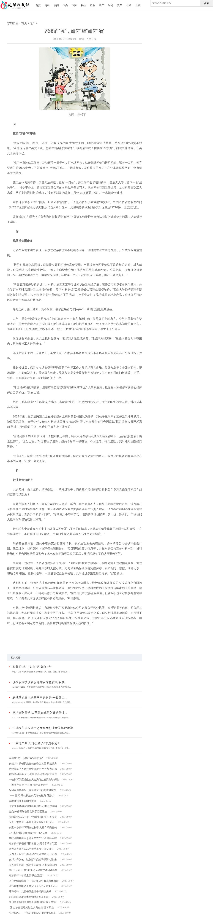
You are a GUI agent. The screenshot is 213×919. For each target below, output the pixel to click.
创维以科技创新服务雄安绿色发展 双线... (39, 682)
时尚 (110, 5)
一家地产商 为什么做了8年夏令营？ (36, 743)
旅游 (92, 5)
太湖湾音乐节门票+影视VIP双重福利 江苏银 (33, 854)
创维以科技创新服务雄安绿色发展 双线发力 (33, 763)
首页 (38, 5)
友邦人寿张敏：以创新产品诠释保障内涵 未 (33, 859)
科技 (83, 5)
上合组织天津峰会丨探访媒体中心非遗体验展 (34, 881)
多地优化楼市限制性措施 (22, 801)
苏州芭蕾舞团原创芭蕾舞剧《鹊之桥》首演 (32, 902)
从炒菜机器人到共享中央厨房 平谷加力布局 (33, 769)
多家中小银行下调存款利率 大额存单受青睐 (33, 827)
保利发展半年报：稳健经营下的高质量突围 (32, 790)
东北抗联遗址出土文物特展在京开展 (29, 897)
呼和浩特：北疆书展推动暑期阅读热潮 (30, 891)
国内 (65, 5)
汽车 (119, 5)
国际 (74, 5)
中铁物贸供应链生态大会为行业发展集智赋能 (42, 728)
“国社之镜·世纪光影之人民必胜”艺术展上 (31, 907)
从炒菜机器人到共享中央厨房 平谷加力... (39, 697)
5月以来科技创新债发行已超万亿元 (28, 833)
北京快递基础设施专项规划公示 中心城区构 (33, 806)
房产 (101, 5)
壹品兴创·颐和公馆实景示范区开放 (28, 811)
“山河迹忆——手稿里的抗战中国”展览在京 (32, 913)
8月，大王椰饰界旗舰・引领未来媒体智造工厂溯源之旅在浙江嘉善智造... (41, 718)
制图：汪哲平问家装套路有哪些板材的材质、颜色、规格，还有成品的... (40, 672)
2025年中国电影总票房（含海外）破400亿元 (33, 886)
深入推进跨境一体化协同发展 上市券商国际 (33, 865)
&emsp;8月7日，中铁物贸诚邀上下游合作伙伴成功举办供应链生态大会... (41, 733)
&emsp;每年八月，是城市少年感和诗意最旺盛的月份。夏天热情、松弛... (41, 748)
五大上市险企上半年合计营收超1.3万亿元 (31, 822)
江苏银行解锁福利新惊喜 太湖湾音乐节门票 (33, 843)
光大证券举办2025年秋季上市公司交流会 (31, 849)
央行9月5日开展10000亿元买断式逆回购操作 (33, 870)
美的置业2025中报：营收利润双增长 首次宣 (33, 817)
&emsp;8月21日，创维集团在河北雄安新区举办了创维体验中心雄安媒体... (41, 687)
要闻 (56, 5)
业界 (128, 5)
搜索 (206, 3)
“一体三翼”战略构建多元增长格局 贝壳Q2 (31, 795)
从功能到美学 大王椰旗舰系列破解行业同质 (33, 774)
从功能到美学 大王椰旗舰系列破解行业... (39, 712)
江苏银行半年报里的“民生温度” (26, 875)
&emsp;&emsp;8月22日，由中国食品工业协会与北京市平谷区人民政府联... (42, 702)
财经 (47, 5)
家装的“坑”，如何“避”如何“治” (32, 667)
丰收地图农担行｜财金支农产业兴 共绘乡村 (33, 838)
